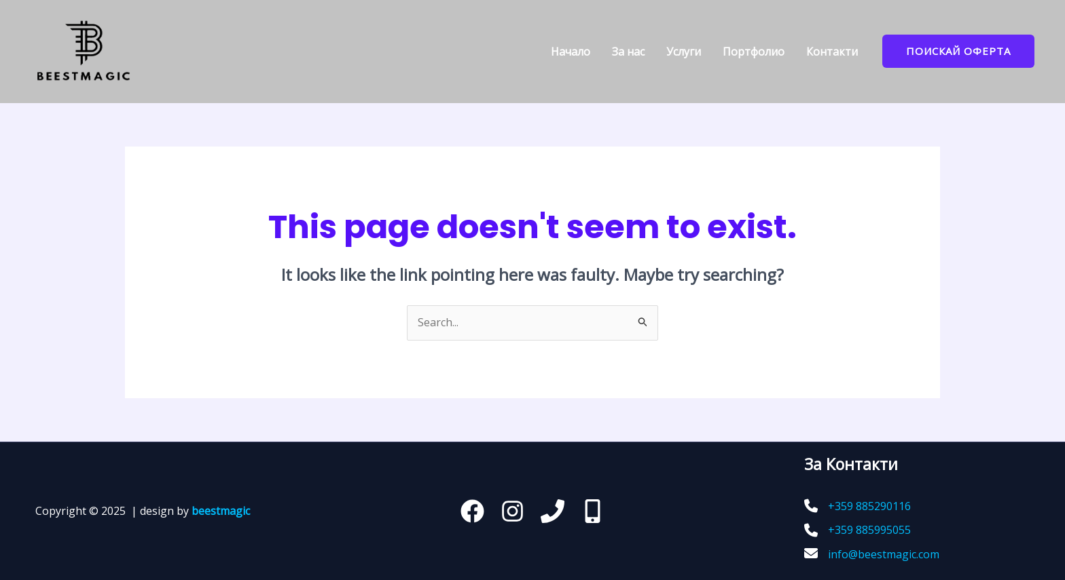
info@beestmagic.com (883, 554)
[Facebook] (472, 511)
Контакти (832, 51)
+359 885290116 (869, 506)
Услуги (683, 51)
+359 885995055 (869, 529)
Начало (570, 51)
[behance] (592, 511)
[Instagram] (512, 511)
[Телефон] (552, 511)
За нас (628, 51)
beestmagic (221, 510)
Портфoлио (753, 51)
